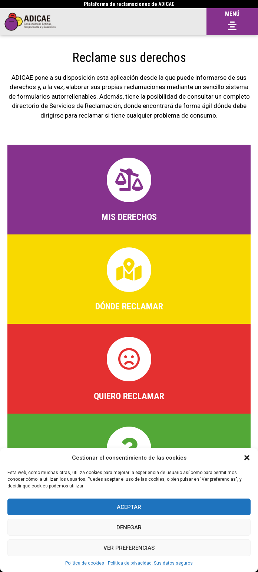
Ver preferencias (129, 548)
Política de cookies (84, 563)
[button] (247, 457)
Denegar (129, 527)
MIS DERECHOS (129, 217)
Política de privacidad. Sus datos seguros (150, 563)
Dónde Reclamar (129, 306)
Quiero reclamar (129, 396)
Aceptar (129, 507)
